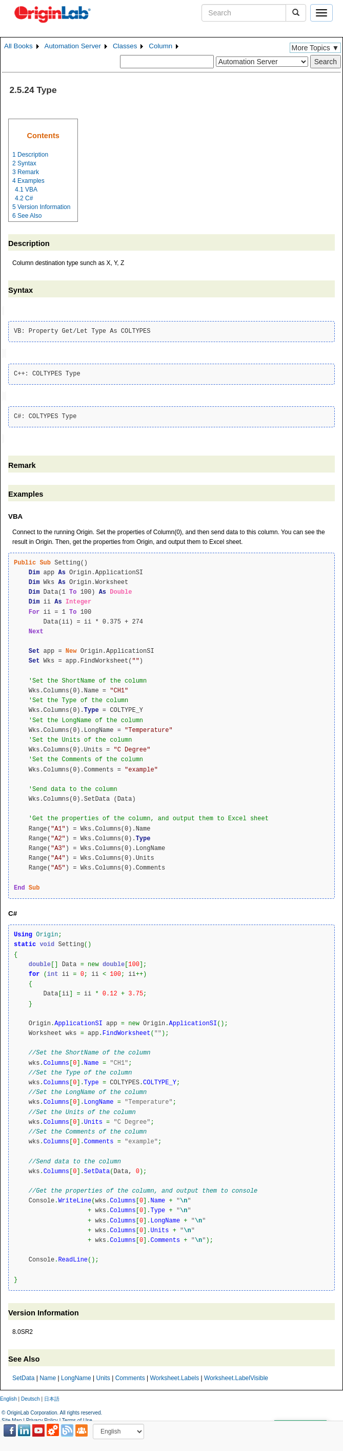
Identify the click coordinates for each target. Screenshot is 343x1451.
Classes (125, 46)
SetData (23, 1376)
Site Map (12, 1418)
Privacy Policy (42, 1418)
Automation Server (73, 46)
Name (47, 1376)
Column (160, 46)
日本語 (51, 1396)
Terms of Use (77, 1418)
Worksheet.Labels (174, 1376)
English (8, 1396)
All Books (18, 46)
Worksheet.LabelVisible (236, 1376)
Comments (130, 1376)
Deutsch (30, 1396)
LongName (76, 1376)
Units (103, 1376)
